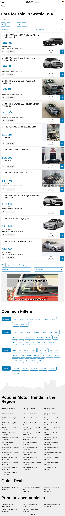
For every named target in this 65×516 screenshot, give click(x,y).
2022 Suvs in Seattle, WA (50, 414)
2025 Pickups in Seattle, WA (30, 468)
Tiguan (15, 360)
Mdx (21, 360)
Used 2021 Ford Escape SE (14, 173)
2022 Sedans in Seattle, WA (30, 448)
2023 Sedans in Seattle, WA (9, 418)
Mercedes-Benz (30, 337)
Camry (33, 350)
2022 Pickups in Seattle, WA (30, 458)
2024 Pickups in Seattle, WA (51, 448)
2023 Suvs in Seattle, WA (50, 409)
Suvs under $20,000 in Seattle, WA (11, 488)
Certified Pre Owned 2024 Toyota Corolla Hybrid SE (20, 105)
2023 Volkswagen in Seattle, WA (31, 433)
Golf (27, 360)
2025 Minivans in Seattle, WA (9, 468)
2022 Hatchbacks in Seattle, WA (10, 463)
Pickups (38, 319)
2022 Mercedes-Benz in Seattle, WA (32, 463)
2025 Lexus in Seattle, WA (50, 423)
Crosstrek (36, 355)
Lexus (21, 332)
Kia (39, 342)
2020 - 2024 (16, 368)
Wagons (16, 324)
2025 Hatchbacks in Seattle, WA (10, 453)
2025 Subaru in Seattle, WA (9, 443)
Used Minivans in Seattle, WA (30, 510)
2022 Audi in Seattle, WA (29, 453)
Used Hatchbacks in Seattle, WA (52, 505)
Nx (45, 350)
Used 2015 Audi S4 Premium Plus (17, 241)
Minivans (46, 319)
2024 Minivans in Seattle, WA (51, 458)
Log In (56, 6)
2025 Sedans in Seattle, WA (9, 428)
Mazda (20, 342)
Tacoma (57, 355)
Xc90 (40, 350)
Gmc (27, 342)
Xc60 (56, 350)
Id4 (23, 355)
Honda (14, 337)
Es (43, 355)
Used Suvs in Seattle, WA (8, 505)
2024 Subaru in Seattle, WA (51, 443)
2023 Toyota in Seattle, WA (51, 418)
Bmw (21, 337)
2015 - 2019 (34, 368)
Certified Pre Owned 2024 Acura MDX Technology (19, 82)
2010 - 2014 (43, 368)
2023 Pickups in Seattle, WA (9, 458)
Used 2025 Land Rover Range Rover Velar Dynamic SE (21, 197)
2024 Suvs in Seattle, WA (29, 409)
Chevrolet (51, 342)
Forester (49, 355)
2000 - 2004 (16, 373)
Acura (56, 332)
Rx (20, 350)
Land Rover (40, 337)
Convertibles (24, 324)
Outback (41, 360)
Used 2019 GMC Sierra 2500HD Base (19, 127)
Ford (14, 342)
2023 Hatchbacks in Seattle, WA (10, 448)
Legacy (33, 360)
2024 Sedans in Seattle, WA (30, 418)
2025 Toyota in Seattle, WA (30, 414)
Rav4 (14, 350)
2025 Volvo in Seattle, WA (29, 438)
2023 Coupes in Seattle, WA (51, 468)
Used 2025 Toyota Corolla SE (15, 150)
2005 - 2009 (52, 368)
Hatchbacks (30, 319)
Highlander (15, 355)
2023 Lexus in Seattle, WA (9, 423)
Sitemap (32, 514)
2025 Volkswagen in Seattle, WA (31, 428)
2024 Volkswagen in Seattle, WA (10, 438)
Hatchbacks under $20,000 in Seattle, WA (51, 489)
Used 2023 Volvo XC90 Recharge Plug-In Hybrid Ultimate (20, 36)
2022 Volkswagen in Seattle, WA (52, 453)
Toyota (15, 332)
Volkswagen (36, 332)
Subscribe (61, 6)
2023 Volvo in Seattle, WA (29, 423)
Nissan (55, 337)
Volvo (44, 332)
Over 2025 (25, 368)
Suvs (15, 319)
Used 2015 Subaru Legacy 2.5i (16, 218)
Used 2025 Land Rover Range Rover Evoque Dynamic (18, 59)
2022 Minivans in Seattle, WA (9, 473)
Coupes (53, 319)
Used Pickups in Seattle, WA (9, 510)
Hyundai (48, 337)
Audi (51, 332)
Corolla (29, 355)
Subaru (28, 332)
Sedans (21, 319)
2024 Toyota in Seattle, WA (9, 414)
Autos (3, 6)
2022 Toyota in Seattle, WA (30, 443)
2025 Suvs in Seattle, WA (8, 409)
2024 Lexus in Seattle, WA (50, 438)
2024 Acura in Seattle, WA (50, 433)
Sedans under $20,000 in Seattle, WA (31, 489)
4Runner (26, 350)
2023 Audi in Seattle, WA (8, 433)
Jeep (44, 342)
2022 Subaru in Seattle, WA (51, 463)
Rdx (51, 350)
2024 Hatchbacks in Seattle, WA (52, 428)
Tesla (33, 342)
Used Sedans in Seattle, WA (30, 505)
